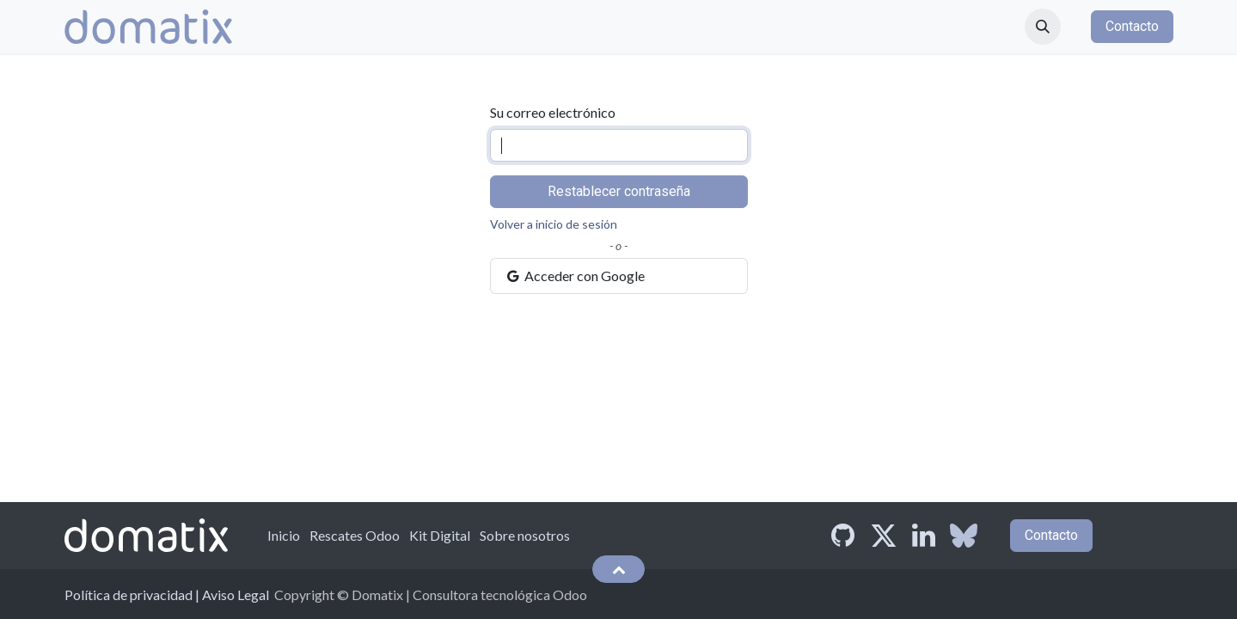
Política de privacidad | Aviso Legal (166, 594)
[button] (1043, 27)
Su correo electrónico (552, 112)
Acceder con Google (575, 275)
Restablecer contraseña (619, 191)
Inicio (283, 535)
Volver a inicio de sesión (553, 224)
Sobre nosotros (525, 535)
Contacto (1132, 26)
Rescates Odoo (354, 535)
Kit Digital (439, 535)
